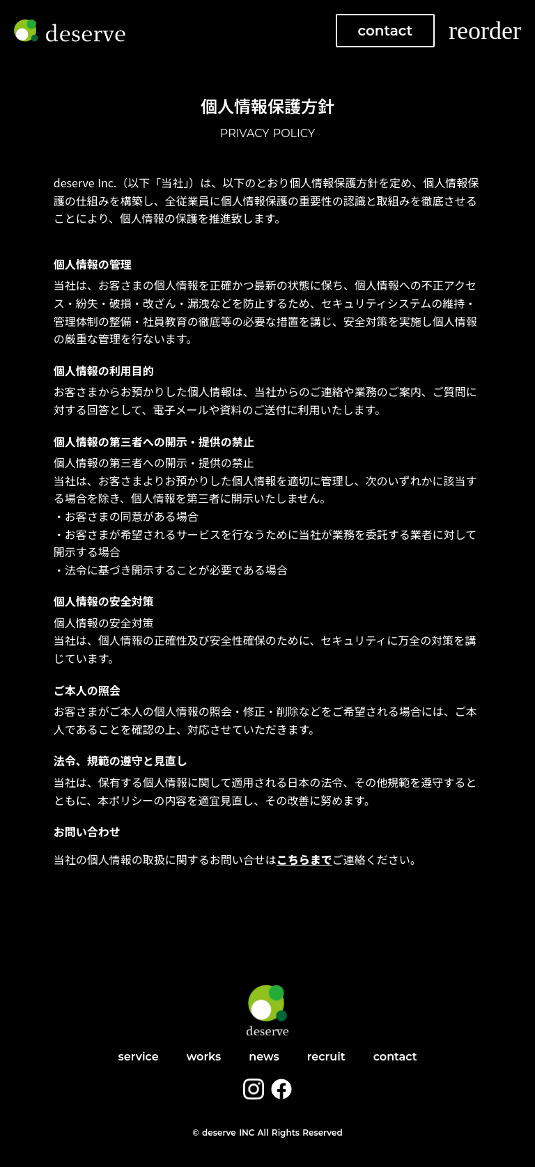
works (204, 1056)
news (264, 1056)
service (138, 1056)
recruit (326, 1056)
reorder (485, 30)
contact (385, 30)
